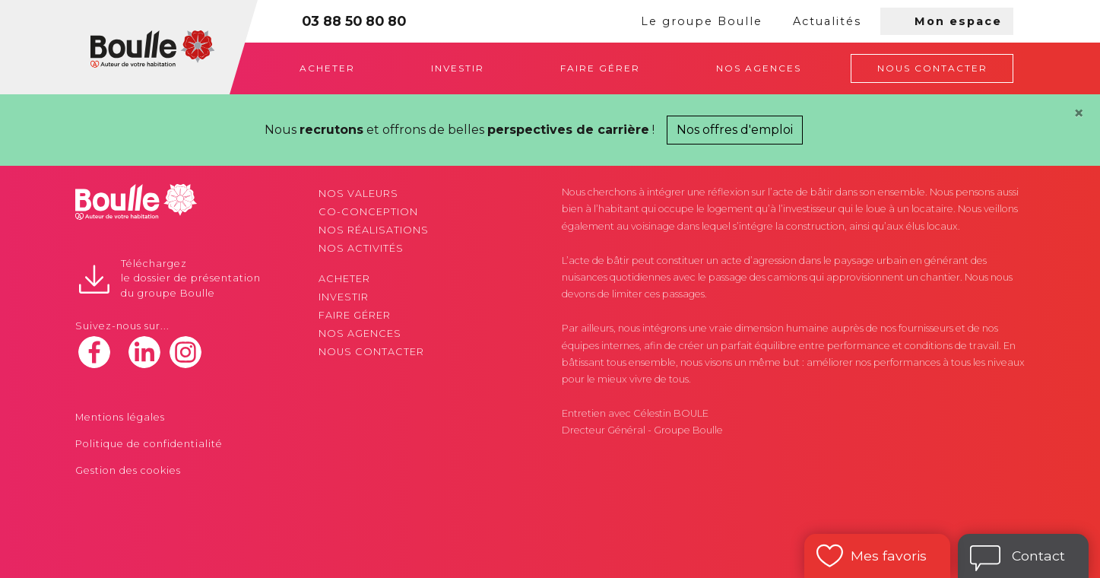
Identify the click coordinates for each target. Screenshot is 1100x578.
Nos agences (758, 68)
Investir (457, 68)
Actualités (827, 21)
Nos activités (361, 248)
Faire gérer (600, 68)
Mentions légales (120, 417)
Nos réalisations (374, 230)
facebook (94, 352)
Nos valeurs (358, 193)
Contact (1038, 556)
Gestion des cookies (128, 470)
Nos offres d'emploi (735, 129)
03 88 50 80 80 (354, 21)
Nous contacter (932, 68)
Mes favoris (889, 556)
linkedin (144, 352)
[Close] (1078, 113)
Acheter (327, 68)
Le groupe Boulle (701, 21)
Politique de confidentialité (149, 443)
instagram (185, 352)
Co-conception (368, 212)
